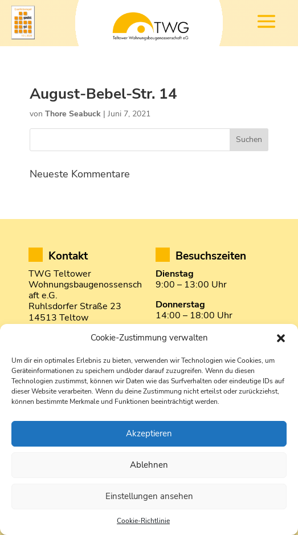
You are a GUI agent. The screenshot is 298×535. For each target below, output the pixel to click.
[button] (281, 338)
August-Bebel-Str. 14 (103, 94)
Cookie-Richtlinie (143, 520)
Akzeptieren (149, 433)
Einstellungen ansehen (149, 496)
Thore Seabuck (73, 113)
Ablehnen (149, 465)
